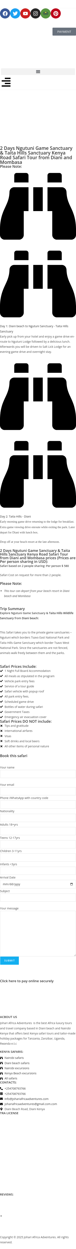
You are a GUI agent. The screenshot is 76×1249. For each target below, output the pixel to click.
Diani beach (30, 618)
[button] (38, 71)
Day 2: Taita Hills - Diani (15, 516)
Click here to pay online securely (27, 981)
